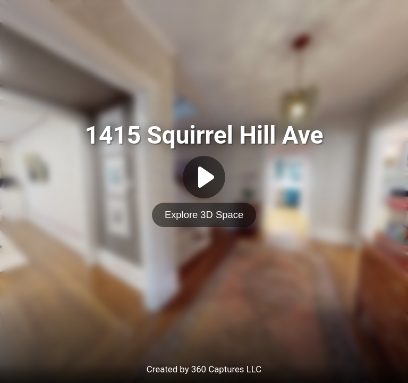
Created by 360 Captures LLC (204, 369)
